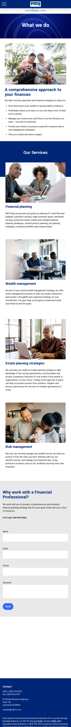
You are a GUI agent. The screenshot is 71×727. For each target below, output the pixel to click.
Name (5, 531)
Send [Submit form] (8, 606)
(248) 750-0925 (15, 691)
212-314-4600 (36, 721)
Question (7, 582)
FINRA (54, 721)
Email (5, 548)
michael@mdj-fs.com (12, 710)
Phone (6, 565)
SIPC (59, 721)
